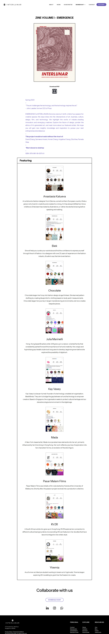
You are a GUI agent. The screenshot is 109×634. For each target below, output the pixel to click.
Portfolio (84, 629)
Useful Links (98, 632)
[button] (80, 4)
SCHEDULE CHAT (54, 600)
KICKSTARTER (68, 4)
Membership (73, 629)
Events (96, 630)
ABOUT (51, 4)
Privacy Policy (8, 631)
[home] (12, 4)
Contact (72, 627)
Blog (96, 629)
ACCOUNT (101, 4)
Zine (96, 627)
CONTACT (92, 4)
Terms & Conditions (18, 631)
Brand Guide (85, 632)
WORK (59, 4)
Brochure (85, 630)
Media (84, 627)
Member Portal (74, 632)
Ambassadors (74, 630)
